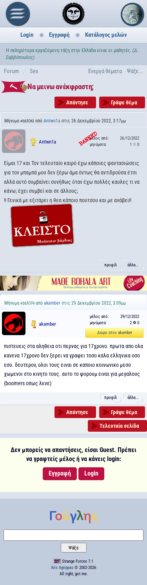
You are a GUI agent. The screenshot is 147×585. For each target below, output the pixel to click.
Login (26, 34)
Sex (34, 71)
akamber (52, 303)
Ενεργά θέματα (105, 71)
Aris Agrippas (62, 567)
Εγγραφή (59, 34)
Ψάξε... (135, 71)
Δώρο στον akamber (114, 332)
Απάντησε (77, 102)
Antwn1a (52, 121)
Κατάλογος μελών (106, 34)
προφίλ (110, 264)
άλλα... (133, 264)
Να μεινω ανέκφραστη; (60, 86)
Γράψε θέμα (124, 102)
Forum (11, 71)
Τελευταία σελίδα (119, 426)
